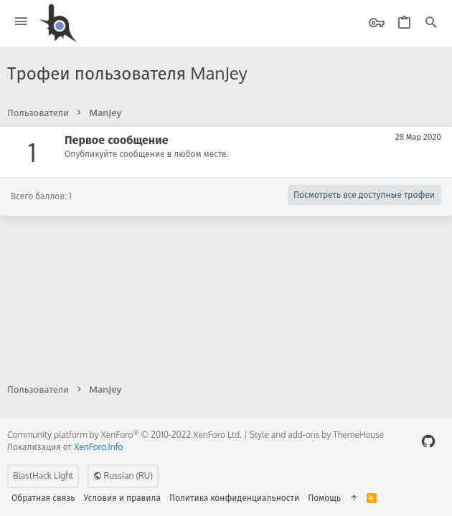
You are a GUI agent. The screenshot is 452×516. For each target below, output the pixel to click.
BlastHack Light (43, 475)
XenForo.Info (98, 446)
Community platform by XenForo (124, 434)
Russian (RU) (123, 475)
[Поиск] (431, 23)
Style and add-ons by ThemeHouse (317, 434)
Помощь (324, 497)
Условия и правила (122, 497)
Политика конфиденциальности (234, 497)
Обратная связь (43, 497)
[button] (21, 21)
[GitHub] (428, 441)
